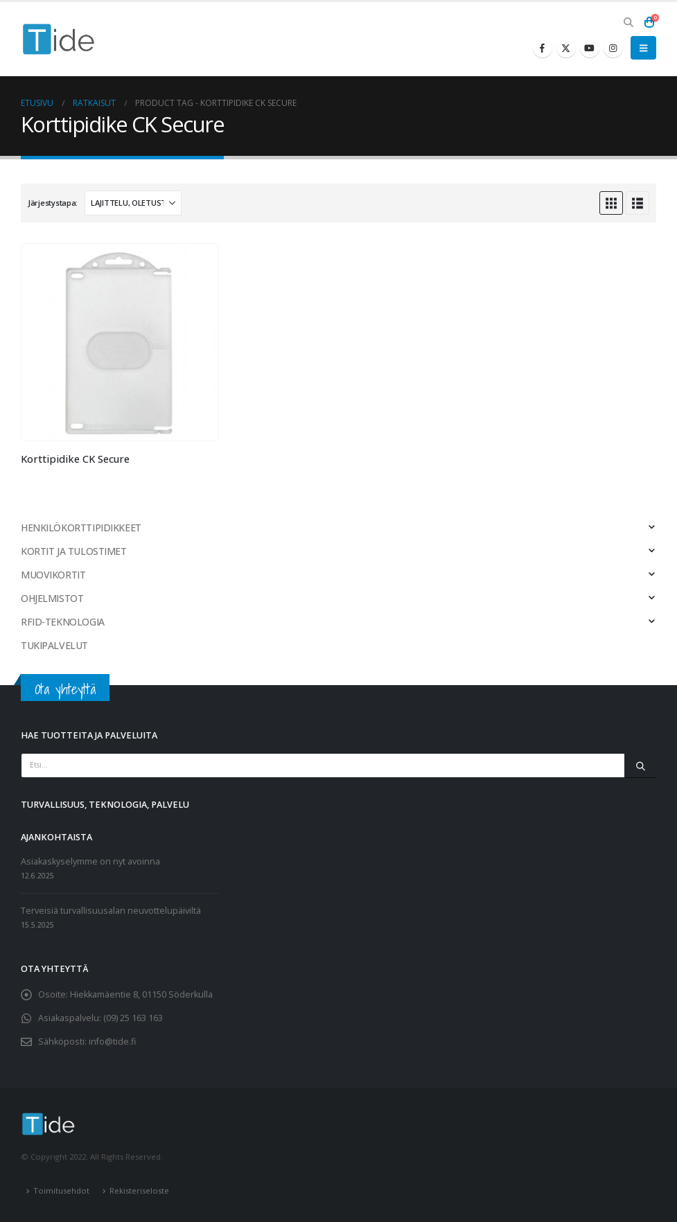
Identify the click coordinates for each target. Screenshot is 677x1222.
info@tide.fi (112, 1041)
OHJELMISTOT (52, 598)
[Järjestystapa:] (133, 203)
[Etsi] (640, 765)
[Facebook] (542, 47)
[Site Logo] (59, 39)
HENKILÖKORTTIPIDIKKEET (81, 527)
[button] (628, 22)
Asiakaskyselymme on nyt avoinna (90, 861)
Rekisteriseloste (139, 1190)
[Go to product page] (120, 342)
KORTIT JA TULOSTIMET (74, 551)
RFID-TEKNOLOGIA (63, 621)
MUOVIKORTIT (53, 574)
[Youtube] (589, 47)
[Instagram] (613, 47)
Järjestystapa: (53, 202)
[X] (566, 47)
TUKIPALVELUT (54, 645)
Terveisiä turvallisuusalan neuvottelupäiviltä (111, 910)
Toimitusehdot (61, 1190)
